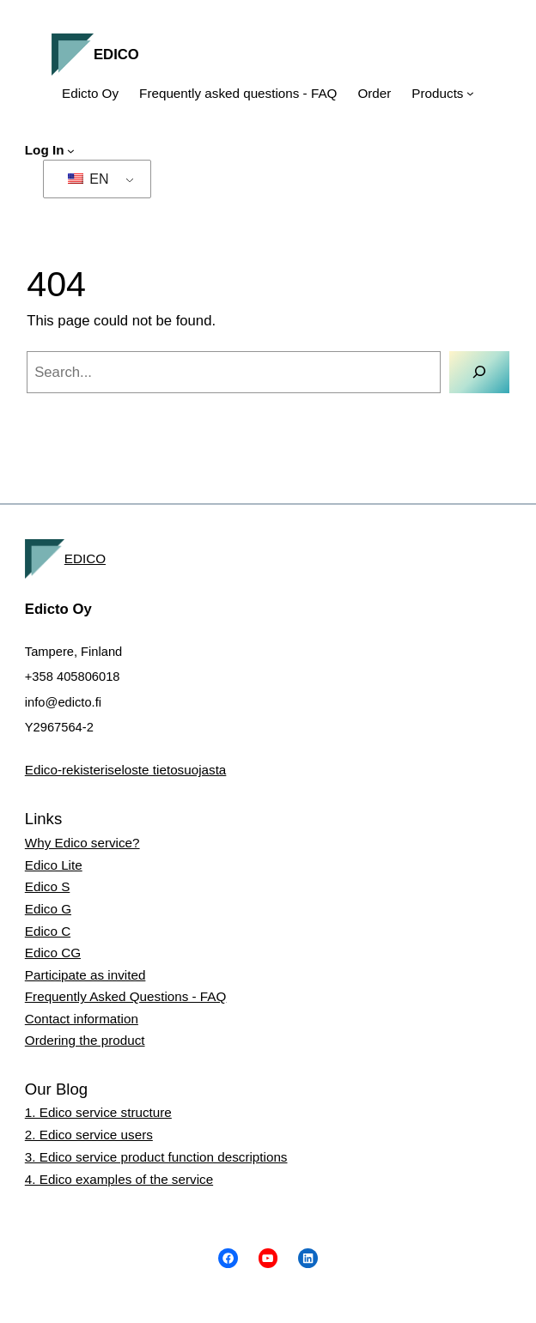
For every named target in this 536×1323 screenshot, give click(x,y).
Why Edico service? (82, 842)
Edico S (47, 886)
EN (88, 179)
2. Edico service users (89, 1134)
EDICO (116, 54)
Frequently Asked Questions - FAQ (126, 996)
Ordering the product (85, 1040)
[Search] (479, 372)
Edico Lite (53, 865)
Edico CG (53, 952)
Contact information (81, 1018)
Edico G (48, 908)
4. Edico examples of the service (119, 1179)
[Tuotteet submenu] (470, 93)
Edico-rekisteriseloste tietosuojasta (126, 769)
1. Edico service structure (98, 1112)
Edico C (47, 931)
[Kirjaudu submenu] (71, 151)
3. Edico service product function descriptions (156, 1157)
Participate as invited (85, 975)
